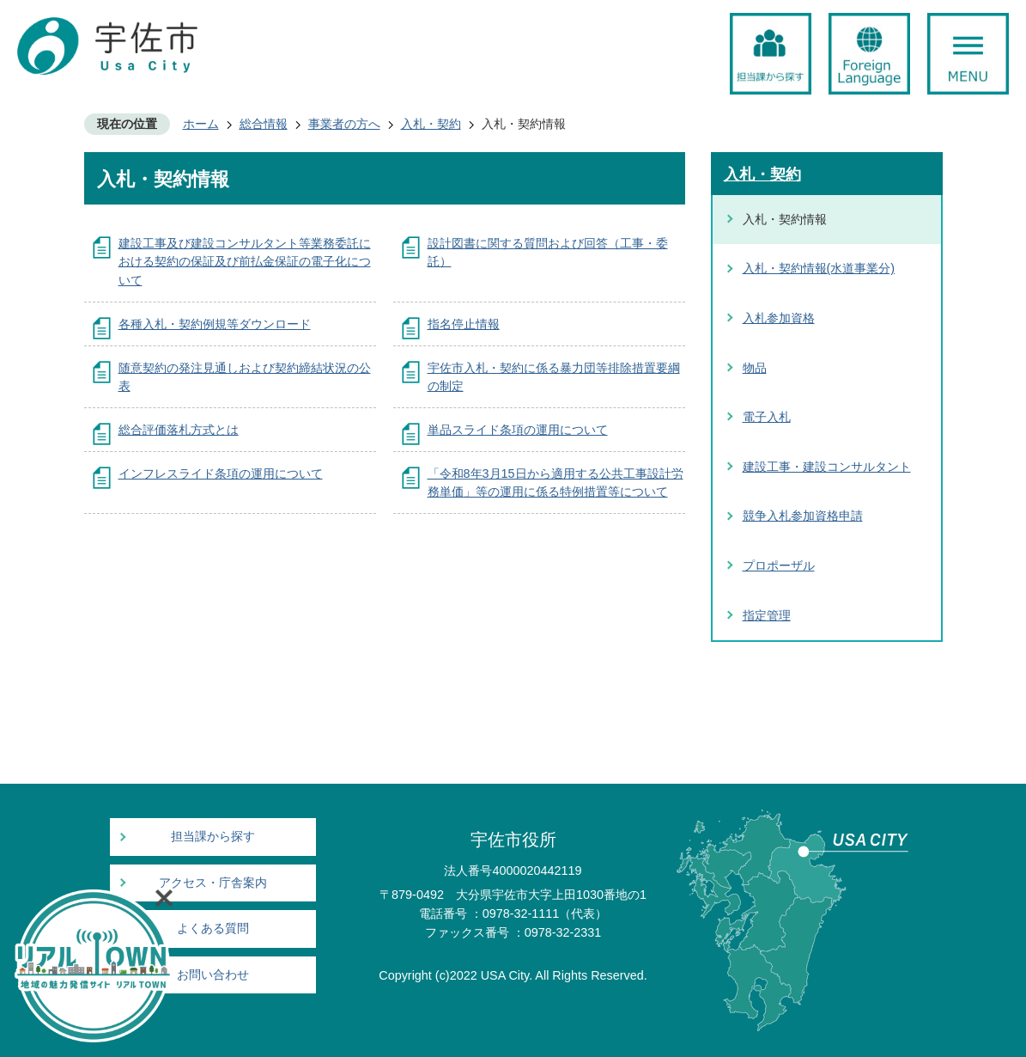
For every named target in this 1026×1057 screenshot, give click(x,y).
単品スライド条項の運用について (518, 430)
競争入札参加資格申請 (803, 515)
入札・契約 (431, 124)
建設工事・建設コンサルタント (827, 467)
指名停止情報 (464, 324)
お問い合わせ (213, 974)
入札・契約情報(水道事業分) (819, 268)
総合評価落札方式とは (178, 430)
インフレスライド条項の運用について (220, 473)
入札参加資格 (779, 318)
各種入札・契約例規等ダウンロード (214, 324)
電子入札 (767, 417)
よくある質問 (213, 928)
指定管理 (767, 615)
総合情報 (264, 124)
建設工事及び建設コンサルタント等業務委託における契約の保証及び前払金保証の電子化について (244, 261)
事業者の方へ (344, 124)
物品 (755, 368)
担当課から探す (213, 836)
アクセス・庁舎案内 (213, 883)
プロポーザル (779, 565)
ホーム (201, 124)
